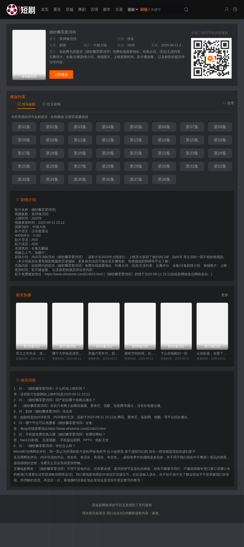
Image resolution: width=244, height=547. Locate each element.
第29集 (136, 166)
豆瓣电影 (20, 469)
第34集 (52, 179)
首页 (45, 9)
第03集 (80, 127)
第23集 (192, 153)
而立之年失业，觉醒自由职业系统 (31, 353)
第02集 (52, 127)
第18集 (52, 153)
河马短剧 (26, 104)
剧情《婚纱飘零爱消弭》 (43, 411)
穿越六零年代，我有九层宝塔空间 (104, 353)
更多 (224, 295)
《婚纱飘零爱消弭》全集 (74, 423)
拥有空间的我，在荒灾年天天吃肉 (140, 353)
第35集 (80, 179)
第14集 (164, 140)
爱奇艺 (132, 417)
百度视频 (49, 440)
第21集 (136, 153)
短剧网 (179, 274)
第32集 (220, 166)
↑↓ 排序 (228, 103)
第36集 (108, 179)
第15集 (192, 140)
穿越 (69, 9)
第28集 (108, 166)
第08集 (220, 127)
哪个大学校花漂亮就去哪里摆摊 (68, 353)
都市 (107, 9)
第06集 (164, 127)
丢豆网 (19, 457)
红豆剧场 (51, 104)
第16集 (220, 140)
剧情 (144, 9)
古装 (119, 9)
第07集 (192, 127)
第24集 (220, 153)
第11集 (80, 140)
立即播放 (61, 74)
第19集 (80, 153)
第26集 (52, 166)
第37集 (136, 179)
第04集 (108, 127)
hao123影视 (29, 440)
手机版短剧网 (70, 440)
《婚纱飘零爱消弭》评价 (43, 446)
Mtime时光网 (23, 451)
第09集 (24, 140)
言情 (94, 9)
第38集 (164, 179)
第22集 (164, 153)
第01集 (24, 127)
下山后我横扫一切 (174, 353)
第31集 (192, 166)
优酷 (157, 417)
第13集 (136, 140)
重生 (57, 9)
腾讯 (120, 417)
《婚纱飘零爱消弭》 (40, 388)
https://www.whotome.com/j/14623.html (77, 428)
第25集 (24, 166)
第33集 (24, 179)
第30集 (164, 166)
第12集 (108, 140)
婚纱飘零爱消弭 (62, 32)
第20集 (108, 153)
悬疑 (131, 9)
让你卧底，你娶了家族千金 (212, 353)
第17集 (24, 153)
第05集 (136, 127)
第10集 (52, 140)
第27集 (80, 166)
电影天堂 (102, 440)
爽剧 (82, 9)
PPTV (87, 440)
